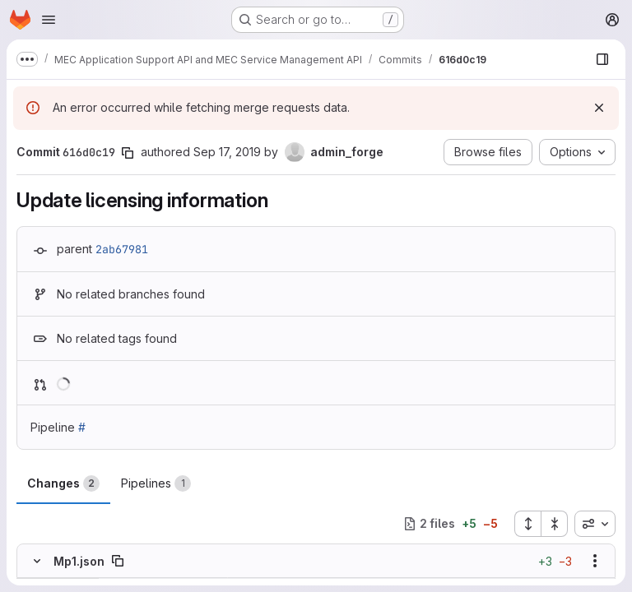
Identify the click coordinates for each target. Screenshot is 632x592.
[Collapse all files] (554, 524)
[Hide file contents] (37, 561)
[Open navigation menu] (48, 20)
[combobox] (595, 524)
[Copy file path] (118, 561)
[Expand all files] (527, 524)
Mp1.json (79, 561)
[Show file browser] (602, 59)
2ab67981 (121, 249)
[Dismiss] (599, 108)
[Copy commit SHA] (127, 153)
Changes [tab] (63, 483)
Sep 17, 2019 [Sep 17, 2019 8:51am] (227, 152)
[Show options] (595, 561)
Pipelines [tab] (156, 483)
